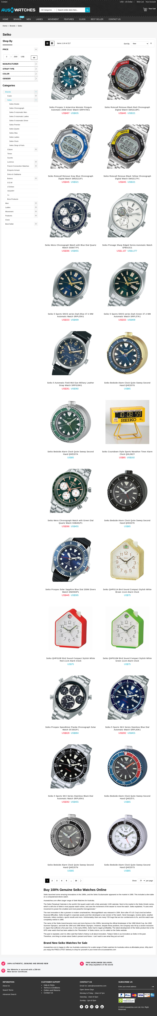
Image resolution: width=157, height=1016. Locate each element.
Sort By (127, 44)
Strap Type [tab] (8, 69)
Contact (4, 2)
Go (34, 58)
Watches (89, 890)
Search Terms (8, 990)
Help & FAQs (49, 985)
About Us (6, 986)
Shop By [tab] (7, 41)
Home (5, 26)
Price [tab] (5, 49)
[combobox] (71, 10)
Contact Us (48, 993)
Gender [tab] (7, 79)
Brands (12, 26)
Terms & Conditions (52, 988)
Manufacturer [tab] (10, 64)
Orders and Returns (52, 990)
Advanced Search (9, 994)
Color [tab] (6, 74)
